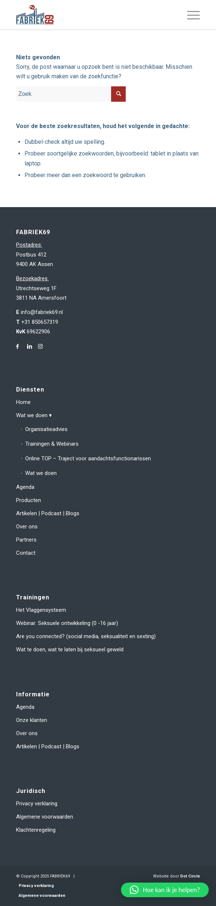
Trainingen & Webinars (52, 444)
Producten (28, 500)
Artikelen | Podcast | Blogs (47, 513)
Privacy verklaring (36, 803)
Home (23, 402)
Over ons (27, 526)
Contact (25, 553)
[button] (165, 890)
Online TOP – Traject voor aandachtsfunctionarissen (88, 458)
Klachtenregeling (36, 830)
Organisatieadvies (46, 429)
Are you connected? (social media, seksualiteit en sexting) (86, 636)
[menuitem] (190, 14)
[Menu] (190, 14)
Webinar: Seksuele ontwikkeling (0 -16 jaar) (67, 623)
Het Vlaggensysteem (41, 610)
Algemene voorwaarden (44, 816)
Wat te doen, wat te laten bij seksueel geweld (70, 649)
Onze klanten (31, 720)
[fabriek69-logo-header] (89, 14)
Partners (26, 539)
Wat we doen (32, 415)
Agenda (25, 487)
